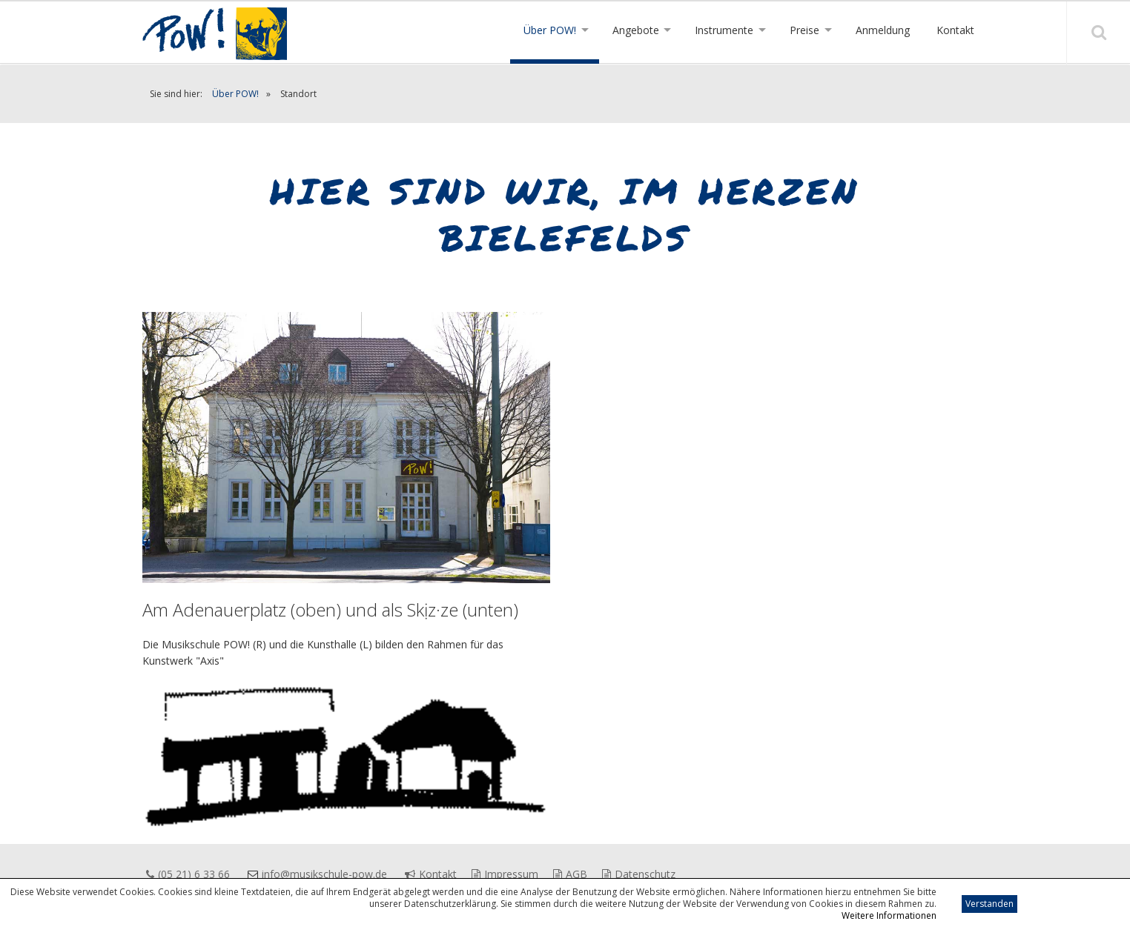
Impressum (505, 874)
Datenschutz (638, 874)
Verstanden (989, 903)
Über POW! (235, 93)
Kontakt (431, 874)
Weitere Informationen (889, 915)
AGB (570, 874)
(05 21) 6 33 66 (188, 874)
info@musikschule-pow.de (324, 874)
